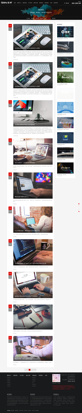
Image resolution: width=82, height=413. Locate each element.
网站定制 (53, 18)
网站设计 (41, 18)
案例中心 (19, 2)
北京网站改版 (15, 59)
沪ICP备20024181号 (71, 376)
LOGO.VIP (73, 378)
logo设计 (29, 410)
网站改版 (49, 18)
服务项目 (25, 2)
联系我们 (47, 2)
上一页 (26, 369)
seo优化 (33, 410)
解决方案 (36, 2)
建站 (45, 18)
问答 (51, 2)
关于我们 (30, 2)
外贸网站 (8, 382)
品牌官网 (8, 379)
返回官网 (56, 2)
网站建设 (32, 18)
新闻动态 (41, 2)
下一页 (34, 369)
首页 (15, 2)
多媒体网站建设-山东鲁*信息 (62, 38)
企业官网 (8, 384)
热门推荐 (28, 18)
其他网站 (8, 386)
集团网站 (8, 377)
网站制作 (37, 18)
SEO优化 (25, 410)
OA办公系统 (21, 410)
